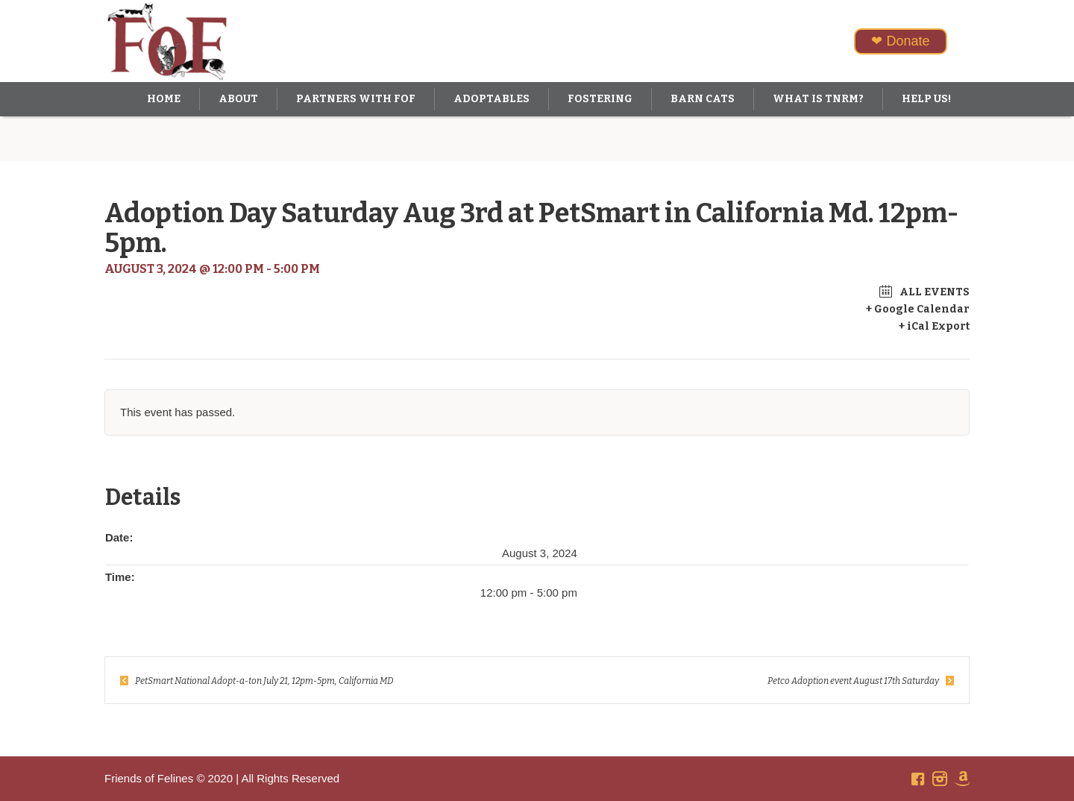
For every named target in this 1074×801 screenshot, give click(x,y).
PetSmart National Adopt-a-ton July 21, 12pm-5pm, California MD (264, 681)
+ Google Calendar (918, 309)
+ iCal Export (934, 326)
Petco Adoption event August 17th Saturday (853, 681)
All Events (933, 292)
